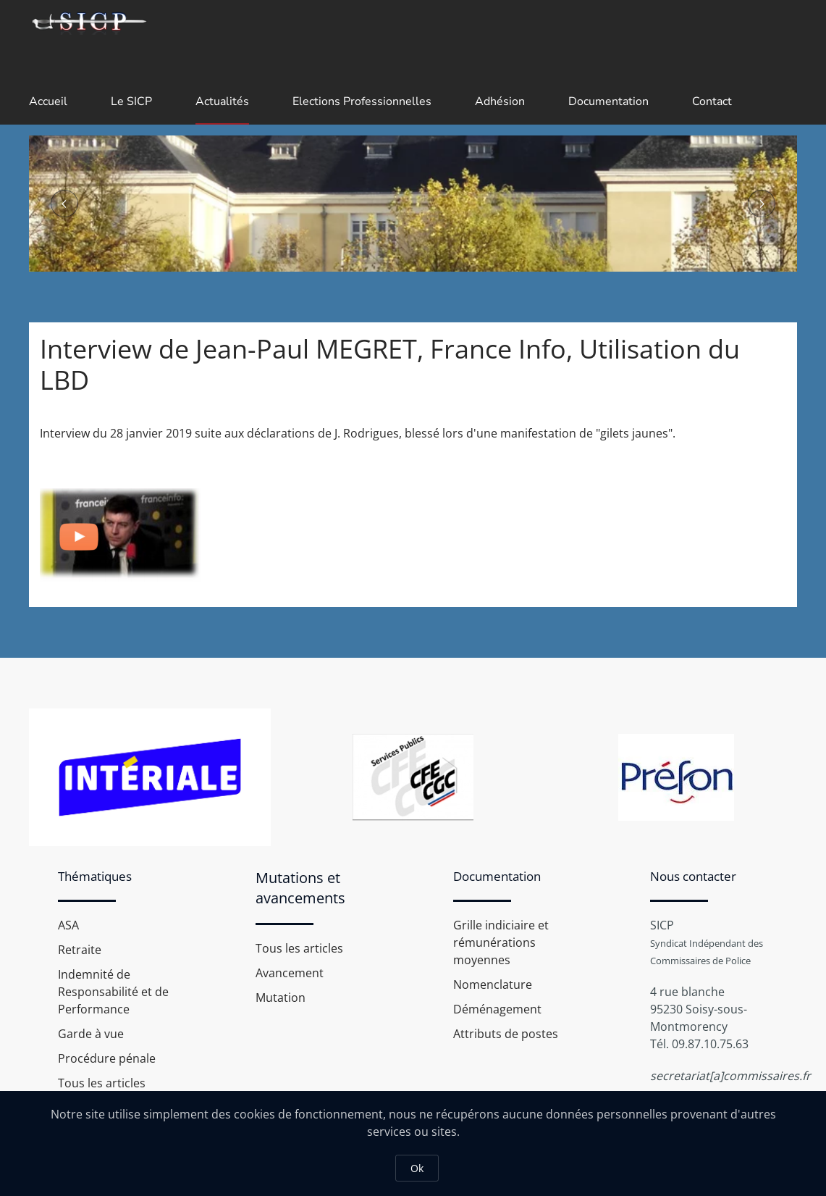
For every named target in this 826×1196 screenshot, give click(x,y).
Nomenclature (492, 984)
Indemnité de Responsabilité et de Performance (113, 991)
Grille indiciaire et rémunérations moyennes (501, 942)
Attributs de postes (505, 1034)
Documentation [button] (608, 101)
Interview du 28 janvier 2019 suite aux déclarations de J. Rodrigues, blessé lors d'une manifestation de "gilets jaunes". (357, 433)
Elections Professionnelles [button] (361, 101)
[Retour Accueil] (88, 21)
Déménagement (497, 1009)
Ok (416, 1168)
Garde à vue (91, 1034)
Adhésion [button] (500, 101)
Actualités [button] (222, 101)
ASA (68, 925)
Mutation (280, 997)
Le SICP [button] (131, 101)
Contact (712, 101)
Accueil (48, 101)
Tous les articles (102, 1083)
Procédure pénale (107, 1058)
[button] (64, 203)
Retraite (79, 950)
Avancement (290, 973)
